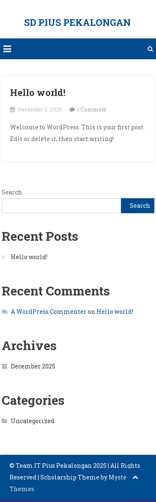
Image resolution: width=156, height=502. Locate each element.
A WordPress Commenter (49, 311)
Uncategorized (32, 421)
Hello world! (37, 92)
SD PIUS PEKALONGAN (77, 22)
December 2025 (33, 366)
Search (12, 192)
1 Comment (91, 109)
